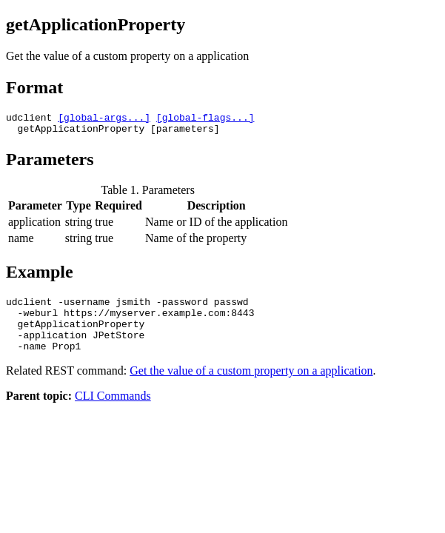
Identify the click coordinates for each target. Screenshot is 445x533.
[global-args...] (104, 119)
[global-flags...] (205, 119)
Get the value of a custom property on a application (251, 386)
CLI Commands (113, 411)
